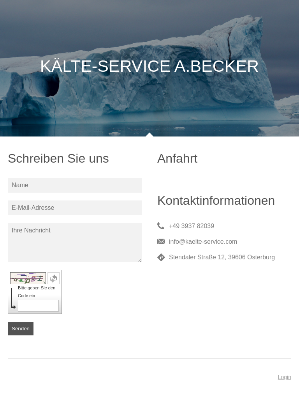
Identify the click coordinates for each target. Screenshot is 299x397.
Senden (21, 328)
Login (284, 377)
